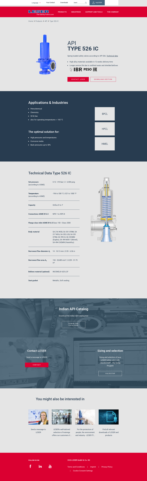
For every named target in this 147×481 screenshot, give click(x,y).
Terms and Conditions (76, 467)
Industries (76, 12)
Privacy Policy (106, 467)
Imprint (93, 467)
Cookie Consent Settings (83, 471)
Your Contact (61, 3)
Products (62, 12)
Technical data (112, 56)
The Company (113, 12)
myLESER (111, 3)
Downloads (75, 3)
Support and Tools (94, 12)
